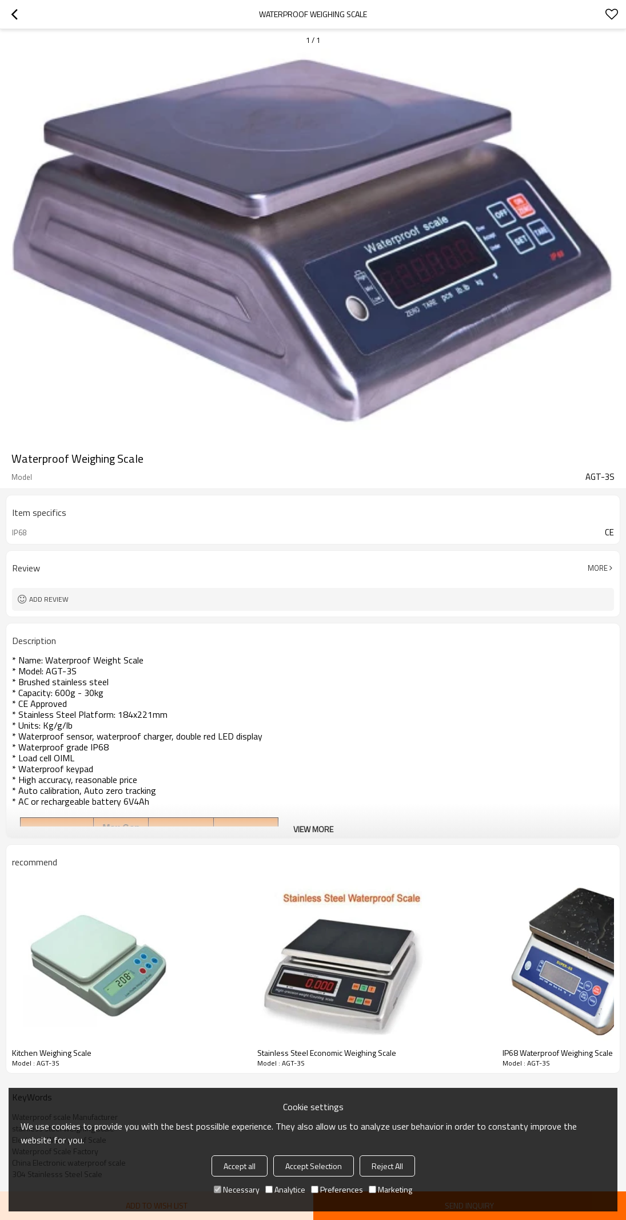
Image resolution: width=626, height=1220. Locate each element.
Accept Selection (313, 1166)
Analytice (285, 1189)
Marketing (390, 1189)
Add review (49, 599)
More (598, 568)
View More (313, 829)
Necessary (237, 1189)
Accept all (240, 1166)
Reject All (387, 1166)
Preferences (337, 1189)
